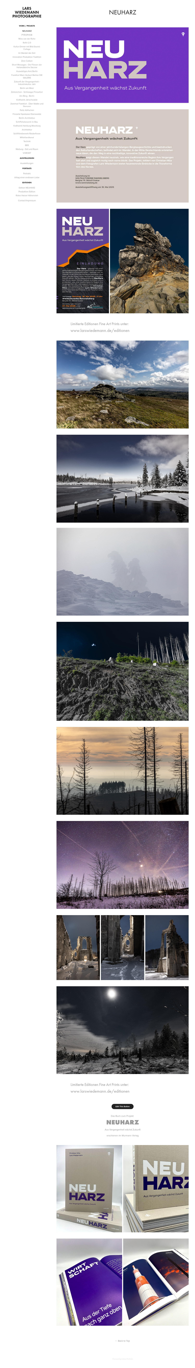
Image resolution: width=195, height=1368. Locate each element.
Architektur (27, 129)
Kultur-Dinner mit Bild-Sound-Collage (27, 48)
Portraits (27, 168)
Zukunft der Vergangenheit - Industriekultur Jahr (27, 83)
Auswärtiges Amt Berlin (27, 71)
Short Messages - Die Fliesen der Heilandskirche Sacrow (27, 66)
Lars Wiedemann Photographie (26, 12)
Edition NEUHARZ (27, 187)
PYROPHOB (26, 34)
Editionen (27, 183)
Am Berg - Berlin (26, 95)
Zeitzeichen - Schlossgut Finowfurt (27, 91)
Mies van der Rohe (26, 38)
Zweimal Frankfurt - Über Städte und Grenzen (26, 105)
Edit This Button (122, 1106)
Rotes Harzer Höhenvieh (27, 195)
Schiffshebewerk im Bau (27, 121)
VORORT (27, 153)
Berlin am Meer (27, 88)
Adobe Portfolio (127, 1359)
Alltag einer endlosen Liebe (26, 177)
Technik (26, 141)
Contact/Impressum (27, 200)
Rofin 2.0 (27, 42)
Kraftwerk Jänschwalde (26, 99)
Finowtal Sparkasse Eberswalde (27, 114)
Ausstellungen (27, 158)
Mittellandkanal (27, 137)
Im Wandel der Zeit (26, 53)
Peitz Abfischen (27, 110)
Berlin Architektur (27, 117)
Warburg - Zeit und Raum (27, 149)
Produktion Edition (26, 191)
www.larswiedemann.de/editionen (100, 330)
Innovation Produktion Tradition (27, 56)
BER (27, 145)
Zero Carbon (27, 60)
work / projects (27, 26)
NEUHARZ (27, 30)
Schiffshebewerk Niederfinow (26, 133)
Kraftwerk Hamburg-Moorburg (26, 125)
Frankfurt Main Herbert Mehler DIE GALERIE (26, 76)
